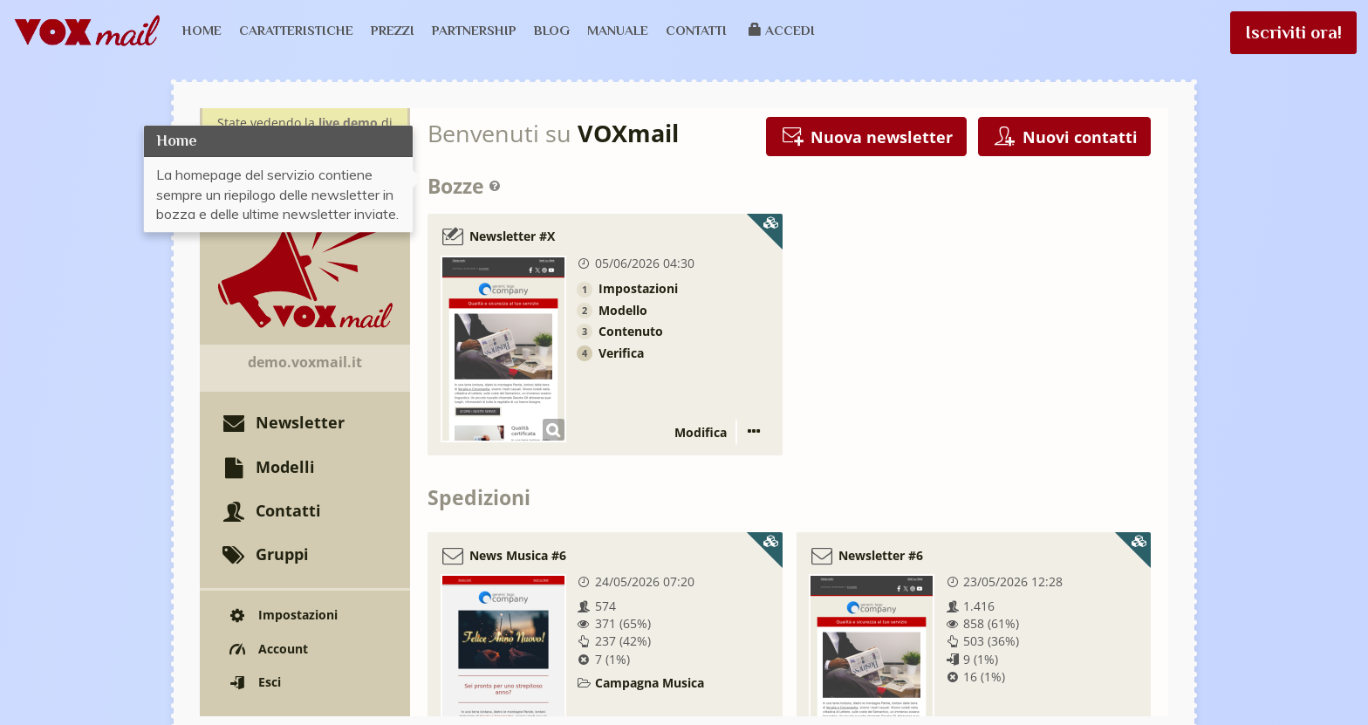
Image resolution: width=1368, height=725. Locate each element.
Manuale (617, 30)
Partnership (474, 30)
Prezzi (392, 30)
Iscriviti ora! (1293, 32)
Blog (552, 30)
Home (202, 30)
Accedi (782, 30)
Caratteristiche (296, 30)
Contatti (696, 30)
